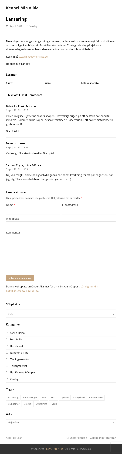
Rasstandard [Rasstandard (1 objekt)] (96, 397)
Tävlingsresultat (20, 359)
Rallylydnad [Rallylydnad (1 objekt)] (79, 397)
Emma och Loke (15, 143)
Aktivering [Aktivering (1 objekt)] (13, 397)
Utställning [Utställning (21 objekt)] (41, 403)
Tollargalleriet (18, 366)
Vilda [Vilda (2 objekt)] (54, 403)
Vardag (33, 26)
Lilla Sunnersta (90, 82)
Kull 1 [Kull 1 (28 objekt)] (53, 397)
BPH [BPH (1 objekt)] (44, 397)
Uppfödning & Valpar (22, 372)
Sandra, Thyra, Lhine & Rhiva (23, 165)
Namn (10, 205)
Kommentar (14, 232)
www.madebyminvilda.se (33, 56)
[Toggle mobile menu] (114, 7)
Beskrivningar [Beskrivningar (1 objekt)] (30, 397)
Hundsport (16, 346)
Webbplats (12, 218)
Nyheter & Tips (19, 352)
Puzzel (47, 82)
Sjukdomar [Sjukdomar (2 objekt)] (14, 403)
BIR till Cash (14, 438)
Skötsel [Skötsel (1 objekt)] (27, 403)
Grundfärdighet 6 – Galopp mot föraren (91, 438)
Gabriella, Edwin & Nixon (21, 106)
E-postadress (70, 205)
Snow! (10, 82)
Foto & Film (16, 339)
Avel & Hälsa (17, 333)
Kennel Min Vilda (22, 7)
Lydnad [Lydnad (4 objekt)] (65, 397)
